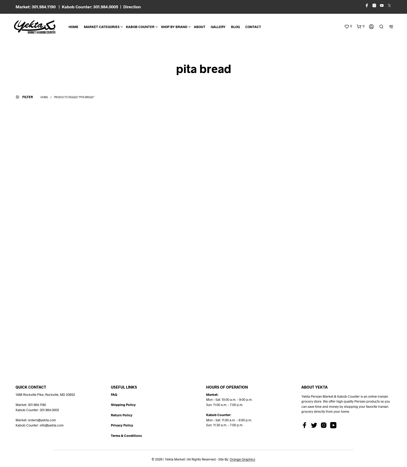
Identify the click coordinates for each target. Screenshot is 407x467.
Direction (132, 6)
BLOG (235, 27)
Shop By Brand (174, 27)
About (199, 27)
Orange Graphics (242, 459)
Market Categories (101, 27)
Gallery (218, 27)
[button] (348, 26)
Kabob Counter (140, 27)
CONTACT (253, 27)
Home (73, 27)
